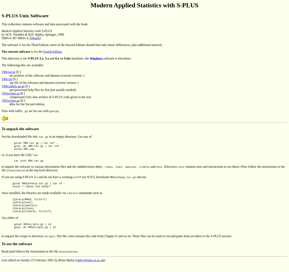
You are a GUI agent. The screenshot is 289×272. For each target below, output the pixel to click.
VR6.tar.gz (8, 72)
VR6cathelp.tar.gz (13, 86)
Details (35, 38)
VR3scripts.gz (11, 93)
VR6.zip (7, 79)
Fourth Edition (52, 51)
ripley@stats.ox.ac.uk (90, 268)
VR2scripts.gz (11, 100)
